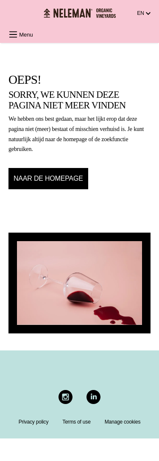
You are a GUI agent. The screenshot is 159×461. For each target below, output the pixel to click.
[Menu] (23, 34)
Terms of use (76, 422)
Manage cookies (123, 422)
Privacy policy (34, 422)
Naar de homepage (48, 178)
